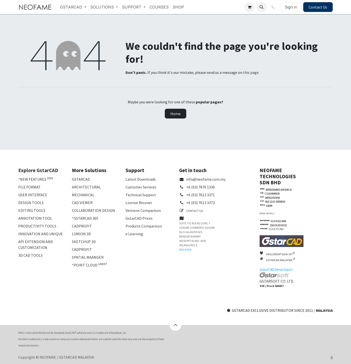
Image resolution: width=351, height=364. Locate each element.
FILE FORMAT (29, 187)
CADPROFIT (82, 226)
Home (175, 113)
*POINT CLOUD (85, 265)
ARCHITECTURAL (86, 187)
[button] (261, 7)
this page (251, 72)
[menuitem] (73, 7)
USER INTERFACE (32, 194)
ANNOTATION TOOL (35, 218)
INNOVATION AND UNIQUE (40, 233)
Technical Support (141, 194)
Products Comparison (144, 226)
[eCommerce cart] (249, 7)
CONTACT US (194, 211)
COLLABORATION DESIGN (93, 210)
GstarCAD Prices (139, 218)
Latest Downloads (141, 179)
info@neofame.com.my (205, 179)
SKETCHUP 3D (84, 241)
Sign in (291, 7)
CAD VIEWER (82, 202)
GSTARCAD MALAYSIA (280, 260)
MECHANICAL (83, 194)
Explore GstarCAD (38, 170)
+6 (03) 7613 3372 (200, 202)
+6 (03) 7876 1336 (200, 187)
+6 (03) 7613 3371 (200, 194)
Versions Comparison (143, 210)
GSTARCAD (81, 179)
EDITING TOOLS (31, 210)
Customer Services (141, 187)
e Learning (134, 233)
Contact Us (318, 7)
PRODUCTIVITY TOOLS (37, 226)
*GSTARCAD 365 (85, 218)
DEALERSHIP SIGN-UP (280, 254)
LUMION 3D (81, 233)
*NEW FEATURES (32, 179)
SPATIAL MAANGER (88, 257)
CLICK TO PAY (275, 229)
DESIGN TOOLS (31, 202)
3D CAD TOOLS (30, 255)
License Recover (139, 202)
